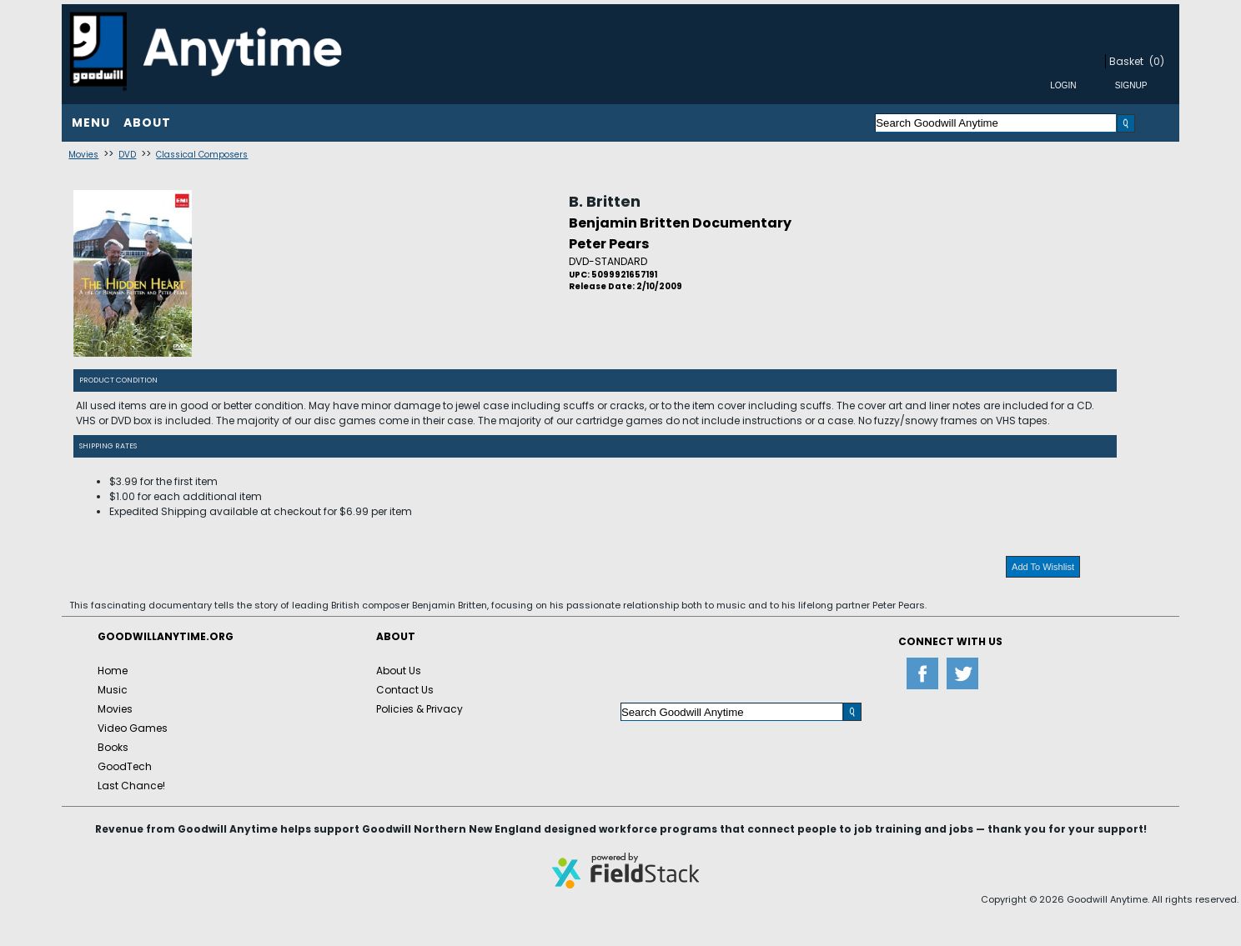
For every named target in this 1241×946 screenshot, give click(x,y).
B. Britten (605, 201)
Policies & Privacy (419, 709)
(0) (1156, 61)
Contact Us (405, 690)
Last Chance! (131, 785)
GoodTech (125, 766)
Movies (83, 154)
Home (113, 670)
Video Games (133, 728)
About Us (398, 670)
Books (113, 747)
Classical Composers (202, 154)
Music (113, 690)
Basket (1126, 61)
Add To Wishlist (1043, 567)
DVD (127, 154)
